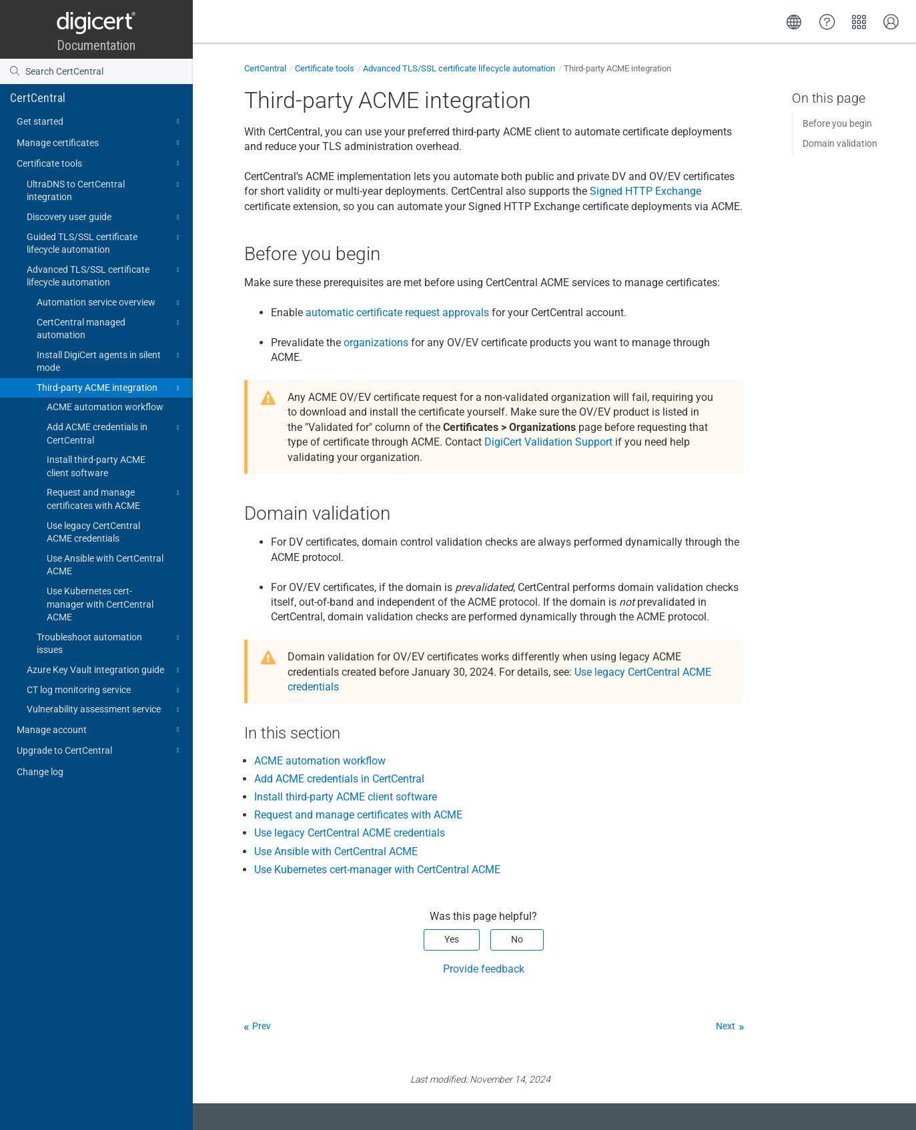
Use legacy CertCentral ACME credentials (93, 532)
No (517, 939)
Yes (451, 939)
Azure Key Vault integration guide (105, 670)
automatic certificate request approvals (397, 312)
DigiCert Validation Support (548, 442)
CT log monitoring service (105, 690)
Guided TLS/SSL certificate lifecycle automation (105, 242)
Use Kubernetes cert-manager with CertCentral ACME (100, 604)
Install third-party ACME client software (96, 466)
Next (725, 1026)
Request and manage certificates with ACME (115, 498)
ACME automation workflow (105, 407)
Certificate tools (100, 163)
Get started (100, 121)
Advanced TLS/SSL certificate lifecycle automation (105, 275)
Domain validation (840, 143)
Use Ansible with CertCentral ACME (105, 565)
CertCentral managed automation (110, 328)
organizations (376, 342)
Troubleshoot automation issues (110, 643)
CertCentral (37, 98)
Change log (40, 771)
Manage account (100, 729)
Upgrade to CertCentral (100, 750)
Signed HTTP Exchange (645, 191)
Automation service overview (110, 303)
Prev (261, 1026)
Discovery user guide (105, 217)
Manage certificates (100, 142)
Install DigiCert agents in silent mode (110, 361)
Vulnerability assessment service (105, 709)
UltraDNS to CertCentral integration (105, 190)
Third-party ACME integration (110, 388)
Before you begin (837, 123)
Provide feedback (483, 969)
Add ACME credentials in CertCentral (115, 433)
